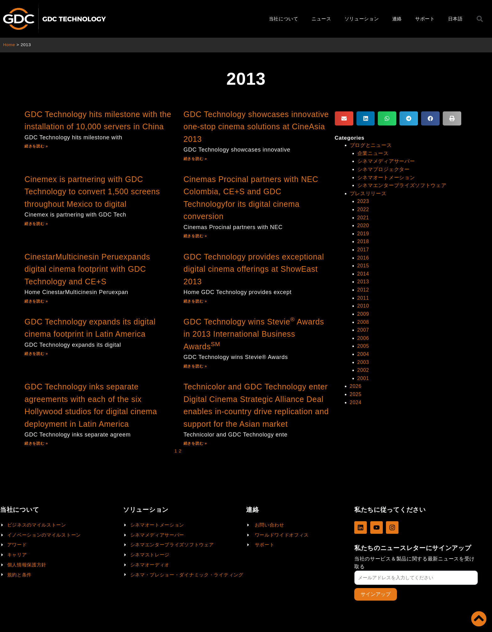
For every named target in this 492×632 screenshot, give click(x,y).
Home (9, 44)
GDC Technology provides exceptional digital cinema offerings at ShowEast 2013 (254, 269)
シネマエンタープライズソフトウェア (402, 184)
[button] (344, 118)
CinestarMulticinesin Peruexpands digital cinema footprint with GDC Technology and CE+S (87, 269)
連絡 (397, 18)
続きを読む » (36, 146)
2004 (363, 351)
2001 (363, 375)
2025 (356, 391)
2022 (363, 208)
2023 (363, 200)
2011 (363, 295)
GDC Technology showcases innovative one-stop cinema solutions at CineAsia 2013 (256, 126)
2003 (363, 359)
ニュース (321, 18)
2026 (356, 383)
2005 (363, 343)
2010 (363, 303)
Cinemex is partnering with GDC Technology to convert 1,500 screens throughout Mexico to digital (92, 191)
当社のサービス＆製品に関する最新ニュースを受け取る (414, 562)
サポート (425, 18)
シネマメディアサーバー (386, 161)
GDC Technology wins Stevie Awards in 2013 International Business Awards (254, 334)
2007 (363, 327)
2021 (363, 216)
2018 (363, 240)
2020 (363, 224)
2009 (363, 311)
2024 (356, 399)
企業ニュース (373, 153)
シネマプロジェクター (383, 169)
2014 (363, 272)
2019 (363, 232)
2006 (363, 335)
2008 (363, 319)
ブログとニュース (371, 145)
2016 (363, 256)
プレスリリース (368, 192)
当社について (283, 18)
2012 (363, 288)
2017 (363, 248)
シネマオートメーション (386, 176)
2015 (363, 264)
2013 (363, 280)
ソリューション (362, 18)
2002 (363, 367)
